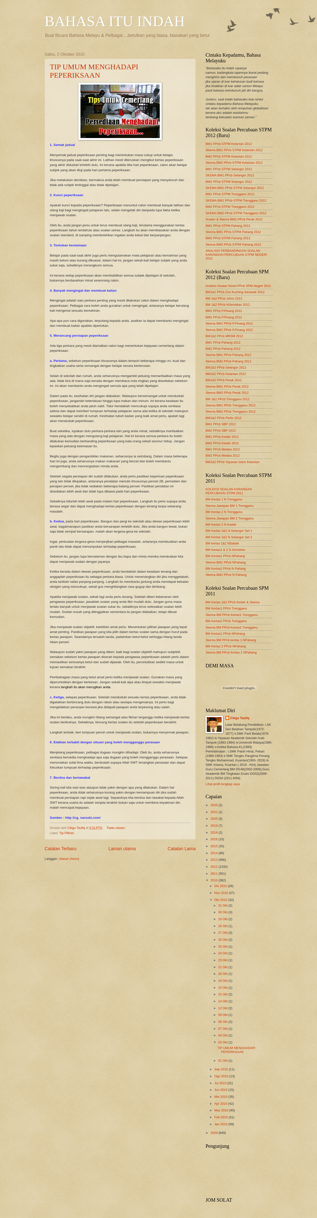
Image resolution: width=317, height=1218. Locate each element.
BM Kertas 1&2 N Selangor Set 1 (229, 531)
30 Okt (223, 912)
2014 (214, 853)
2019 (214, 825)
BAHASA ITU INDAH (115, 21)
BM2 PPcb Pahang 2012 (223, 349)
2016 (214, 839)
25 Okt (223, 946)
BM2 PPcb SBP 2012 (221, 430)
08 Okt (223, 1022)
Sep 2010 (221, 1069)
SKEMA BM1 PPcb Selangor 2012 (230, 175)
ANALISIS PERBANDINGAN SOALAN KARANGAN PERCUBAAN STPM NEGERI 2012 (236, 254)
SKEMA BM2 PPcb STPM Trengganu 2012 (236, 213)
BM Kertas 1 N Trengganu (224, 499)
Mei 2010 (221, 1097)
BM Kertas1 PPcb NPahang (225, 556)
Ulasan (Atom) (69, 859)
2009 (214, 1133)
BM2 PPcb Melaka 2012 (223, 455)
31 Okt (223, 905)
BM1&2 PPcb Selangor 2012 (226, 367)
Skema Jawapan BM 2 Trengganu (230, 518)
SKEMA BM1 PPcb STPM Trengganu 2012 (236, 200)
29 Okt (223, 919)
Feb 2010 (221, 1117)
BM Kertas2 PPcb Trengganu (226, 621)
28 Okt (223, 926)
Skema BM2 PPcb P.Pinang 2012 (229, 330)
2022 (214, 812)
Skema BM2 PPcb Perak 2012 (227, 393)
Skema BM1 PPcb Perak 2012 (227, 386)
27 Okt (223, 933)
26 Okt (223, 939)
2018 (214, 832)
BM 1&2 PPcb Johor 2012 (224, 298)
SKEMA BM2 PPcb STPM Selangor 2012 (235, 188)
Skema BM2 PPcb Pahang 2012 (228, 361)
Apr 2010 (221, 1103)
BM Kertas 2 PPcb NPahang (226, 646)
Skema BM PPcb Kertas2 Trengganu (232, 627)
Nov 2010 (221, 893)
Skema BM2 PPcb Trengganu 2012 (231, 411)
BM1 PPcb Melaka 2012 (223, 449)
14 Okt (223, 1001)
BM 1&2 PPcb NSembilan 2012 (228, 304)
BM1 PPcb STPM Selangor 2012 (229, 169)
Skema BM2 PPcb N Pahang (226, 575)
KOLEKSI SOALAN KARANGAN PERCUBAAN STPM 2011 (229, 491)
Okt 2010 (221, 900)
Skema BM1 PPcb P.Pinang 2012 (229, 323)
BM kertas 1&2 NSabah (222, 543)
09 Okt (223, 1015)
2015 (214, 846)
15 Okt (223, 994)
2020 (214, 818)
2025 (214, 805)
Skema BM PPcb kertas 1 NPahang (231, 640)
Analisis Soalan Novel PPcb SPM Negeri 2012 (238, 286)
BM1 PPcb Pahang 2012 (223, 342)
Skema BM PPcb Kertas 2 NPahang (231, 652)
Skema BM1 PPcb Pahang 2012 (228, 355)
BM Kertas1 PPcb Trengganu (226, 608)
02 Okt (223, 1042)
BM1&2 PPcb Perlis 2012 (223, 418)
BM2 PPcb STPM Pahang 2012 (228, 238)
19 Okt (223, 981)
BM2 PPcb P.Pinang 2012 (224, 317)
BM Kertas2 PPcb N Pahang (226, 568)
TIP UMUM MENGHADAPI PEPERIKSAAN (94, 71)
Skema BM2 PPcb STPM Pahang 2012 (233, 244)
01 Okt (223, 1060)
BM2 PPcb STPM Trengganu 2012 (230, 207)
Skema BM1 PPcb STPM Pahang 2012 (233, 232)
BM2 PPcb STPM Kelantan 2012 (229, 156)
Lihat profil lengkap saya (223, 784)
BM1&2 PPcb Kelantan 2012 (226, 374)
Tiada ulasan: (116, 828)
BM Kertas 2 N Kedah (221, 524)
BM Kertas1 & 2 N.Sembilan (225, 550)
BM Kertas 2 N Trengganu (224, 512)
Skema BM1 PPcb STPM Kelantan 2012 (234, 150)
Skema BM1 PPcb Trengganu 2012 (231, 405)
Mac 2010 (221, 1110)
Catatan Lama (182, 848)
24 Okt (223, 953)
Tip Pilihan (66, 833)
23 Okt (223, 960)
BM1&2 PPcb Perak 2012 (224, 380)
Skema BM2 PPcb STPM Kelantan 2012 (234, 162)
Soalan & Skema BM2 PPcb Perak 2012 (234, 219)
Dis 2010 (221, 886)
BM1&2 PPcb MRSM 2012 (224, 336)
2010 (214, 880)
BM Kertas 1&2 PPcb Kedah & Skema (233, 602)
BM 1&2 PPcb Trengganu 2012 (228, 399)
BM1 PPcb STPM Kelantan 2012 (229, 144)
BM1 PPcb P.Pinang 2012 (224, 311)
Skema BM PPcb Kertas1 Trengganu (232, 615)
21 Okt (223, 967)
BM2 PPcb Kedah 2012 (222, 443)
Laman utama (122, 848)
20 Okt (223, 974)
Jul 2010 (220, 1083)
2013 (214, 860)
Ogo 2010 (221, 1076)
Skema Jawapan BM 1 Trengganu (230, 506)
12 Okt (223, 1008)
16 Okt (223, 987)
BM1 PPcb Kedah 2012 (222, 437)
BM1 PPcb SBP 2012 (221, 424)
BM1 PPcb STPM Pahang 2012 (228, 226)
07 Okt (223, 1029)
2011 (214, 873)
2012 (214, 866)
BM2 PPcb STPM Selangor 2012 (229, 182)
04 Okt (223, 1035)
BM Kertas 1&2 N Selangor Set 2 (229, 537)
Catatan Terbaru (61, 848)
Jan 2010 (221, 1124)
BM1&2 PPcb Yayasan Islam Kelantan (233, 462)
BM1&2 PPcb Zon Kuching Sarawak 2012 (235, 292)
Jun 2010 (221, 1090)
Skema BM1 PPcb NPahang (226, 562)
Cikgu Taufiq (239, 718)
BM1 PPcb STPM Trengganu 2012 (230, 194)
